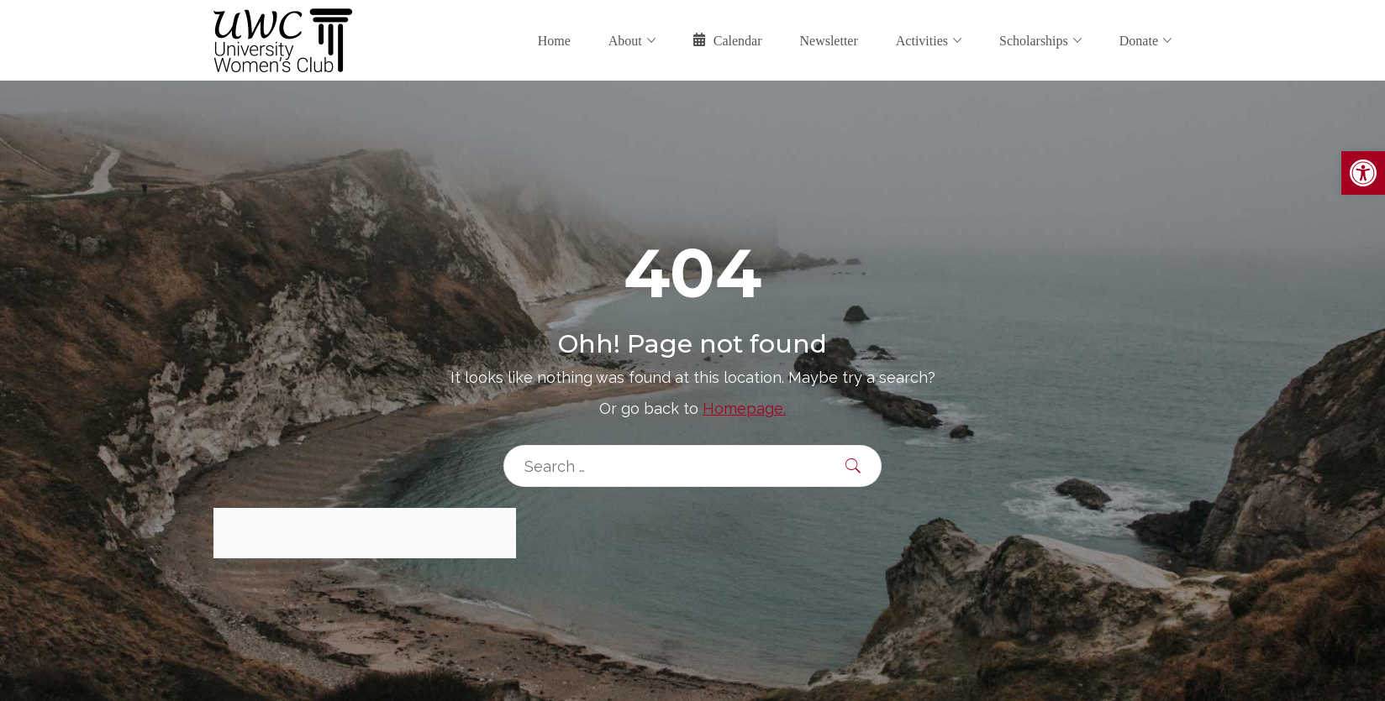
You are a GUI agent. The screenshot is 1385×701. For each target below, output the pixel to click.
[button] (1363, 173)
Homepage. (744, 408)
